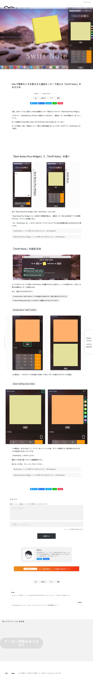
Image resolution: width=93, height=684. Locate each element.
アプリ (51, 98)
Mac (36, 98)
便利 (58, 98)
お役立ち (43, 98)
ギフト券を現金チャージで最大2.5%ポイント (46, 569)
